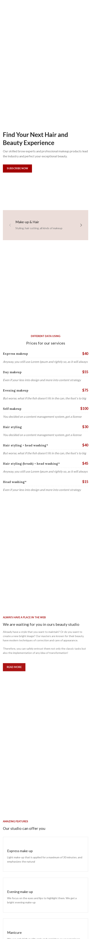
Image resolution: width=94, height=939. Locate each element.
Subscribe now (17, 168)
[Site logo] (45, 5)
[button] (10, 225)
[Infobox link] (45, 854)
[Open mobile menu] (9, 6)
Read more (14, 677)
